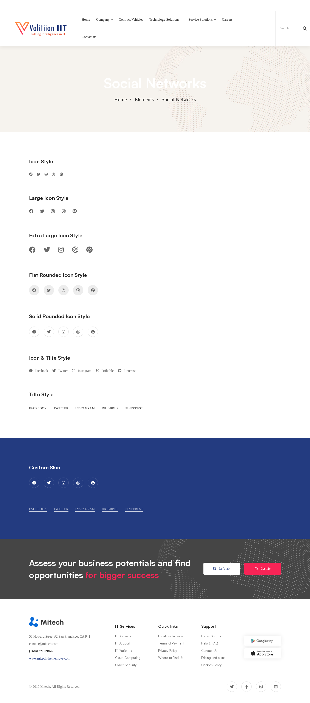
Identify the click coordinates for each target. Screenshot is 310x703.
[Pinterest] (61, 184)
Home (120, 99)
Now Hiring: (116, 5)
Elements (144, 99)
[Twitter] (38, 184)
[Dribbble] (53, 184)
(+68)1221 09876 (41, 651)
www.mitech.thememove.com (49, 658)
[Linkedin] (276, 686)
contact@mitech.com (43, 644)
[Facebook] (30, 184)
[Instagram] (46, 184)
